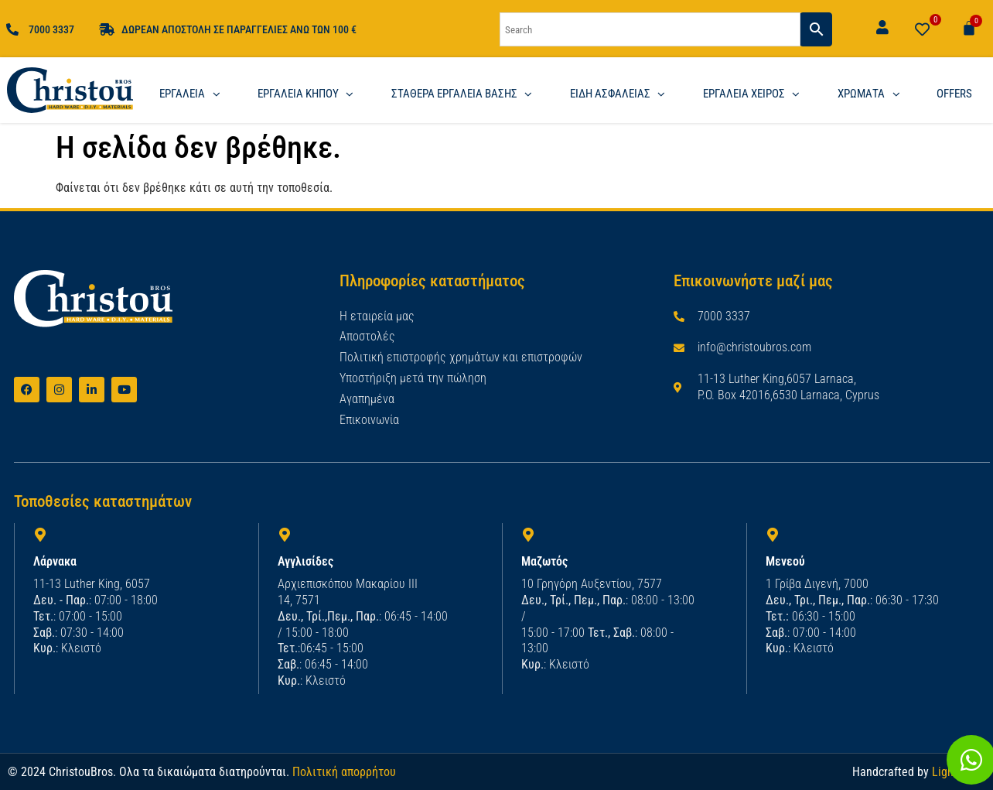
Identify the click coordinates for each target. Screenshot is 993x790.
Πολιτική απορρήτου (344, 770)
